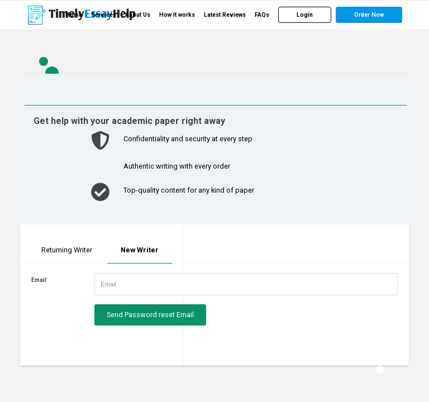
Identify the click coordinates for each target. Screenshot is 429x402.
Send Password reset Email (150, 314)
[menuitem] (74, 15)
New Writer (140, 250)
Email (38, 280)
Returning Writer (66, 250)
